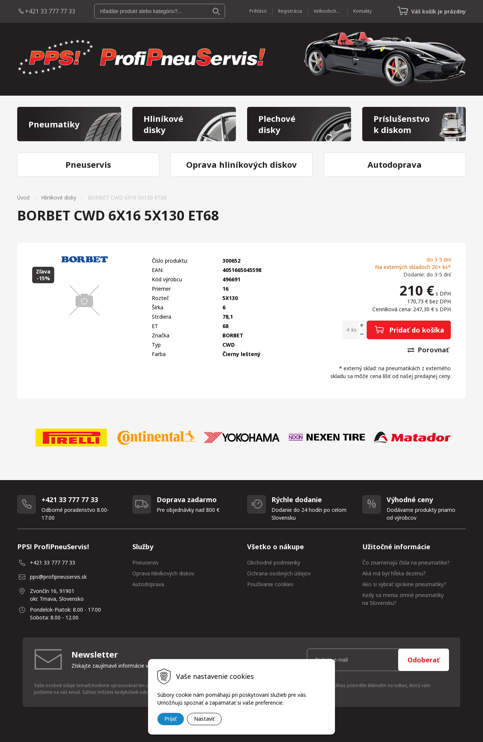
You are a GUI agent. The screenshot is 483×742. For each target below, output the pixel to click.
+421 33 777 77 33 (50, 11)
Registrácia (290, 11)
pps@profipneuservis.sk (58, 576)
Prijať (170, 719)
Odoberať (423, 659)
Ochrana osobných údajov (279, 573)
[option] (71, 437)
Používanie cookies (270, 584)
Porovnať (428, 349)
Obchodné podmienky (273, 562)
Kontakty (362, 11)
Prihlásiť (258, 11)
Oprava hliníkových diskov (163, 573)
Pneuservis (145, 562)
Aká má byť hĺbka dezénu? (394, 573)
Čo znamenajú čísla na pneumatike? (406, 562)
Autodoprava (148, 584)
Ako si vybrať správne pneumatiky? (404, 584)
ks (354, 329)
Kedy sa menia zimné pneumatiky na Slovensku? (403, 598)
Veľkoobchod (328, 11)
